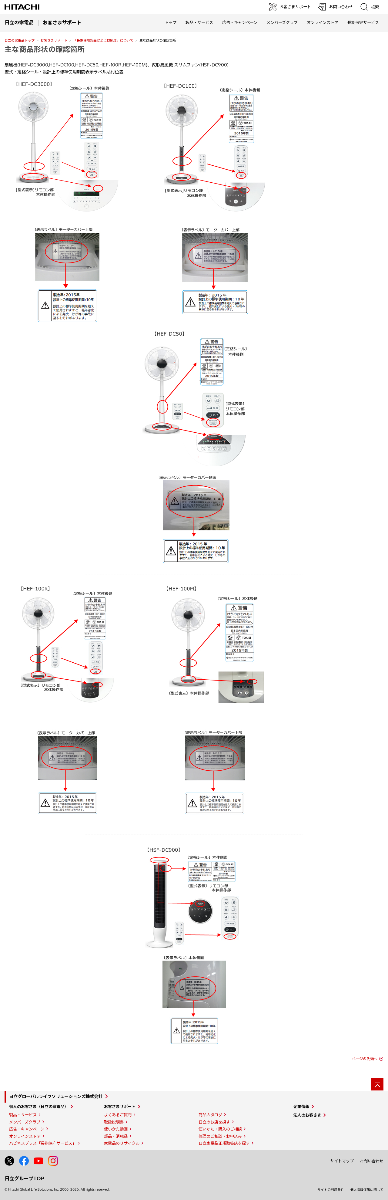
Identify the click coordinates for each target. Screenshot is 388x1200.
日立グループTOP (24, 1178)
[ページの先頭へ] (377, 1084)
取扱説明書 (114, 1122)
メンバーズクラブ (282, 22)
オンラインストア (322, 22)
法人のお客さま (307, 1115)
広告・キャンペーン (26, 1129)
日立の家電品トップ (20, 40)
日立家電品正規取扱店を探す (224, 1143)
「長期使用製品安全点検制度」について (103, 40)
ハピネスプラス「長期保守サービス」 (42, 1143)
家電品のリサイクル (121, 1143)
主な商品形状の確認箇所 (45, 49)
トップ (170, 22)
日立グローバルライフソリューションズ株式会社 (55, 1096)
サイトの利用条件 (330, 1190)
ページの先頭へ (364, 1058)
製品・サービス (23, 1114)
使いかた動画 (116, 1129)
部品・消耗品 (116, 1136)
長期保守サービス (363, 22)
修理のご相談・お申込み (220, 1136)
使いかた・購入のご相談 (220, 1129)
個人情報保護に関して (366, 1190)
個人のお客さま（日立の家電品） (38, 1106)
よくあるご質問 (118, 1114)
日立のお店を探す (214, 1122)
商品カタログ (210, 1114)
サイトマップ (342, 1160)
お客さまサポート (54, 40)
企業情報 (301, 1106)
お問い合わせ (371, 1160)
